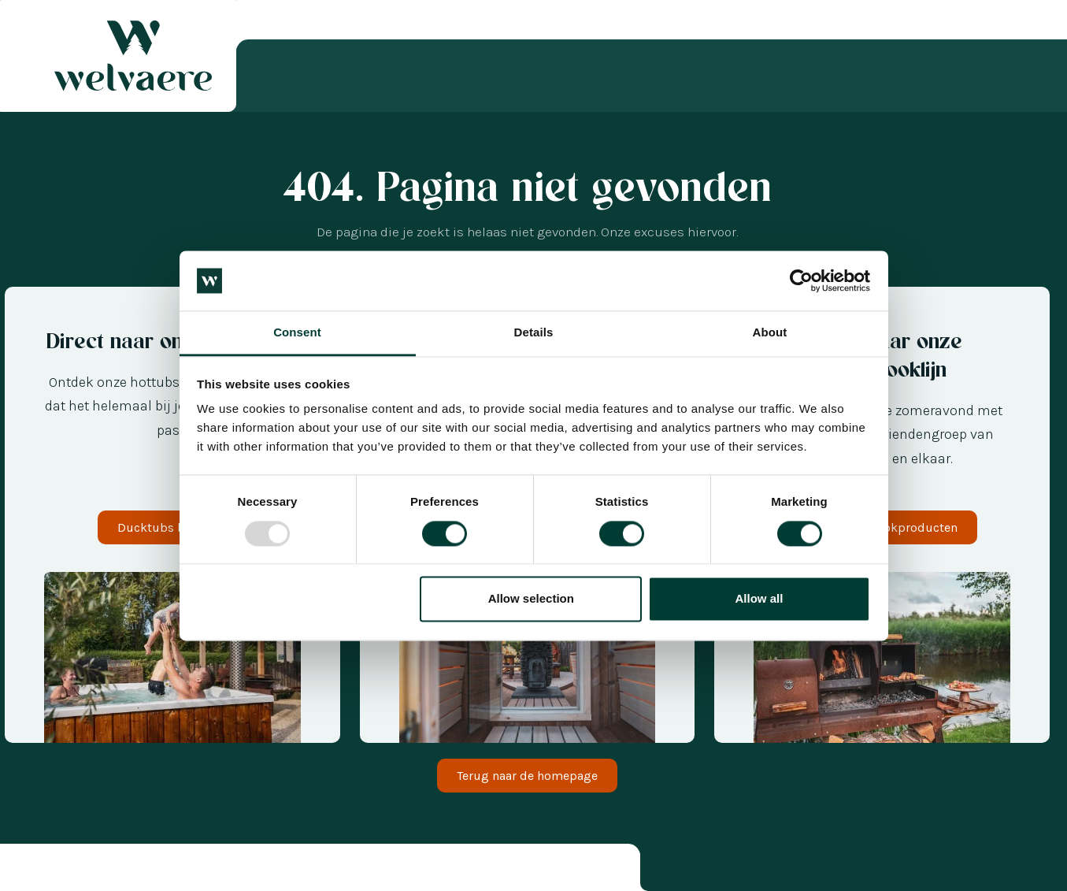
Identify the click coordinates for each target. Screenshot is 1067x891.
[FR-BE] (55, 870)
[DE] (71, 870)
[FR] (86, 870)
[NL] (39, 870)
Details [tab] (534, 333)
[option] (39, 870)
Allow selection (531, 599)
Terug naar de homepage (527, 775)
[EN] (102, 870)
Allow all (759, 599)
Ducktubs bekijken (172, 527)
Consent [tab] (297, 333)
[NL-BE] (23, 870)
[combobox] (23, 870)
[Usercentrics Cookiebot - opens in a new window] (801, 280)
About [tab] (770, 333)
